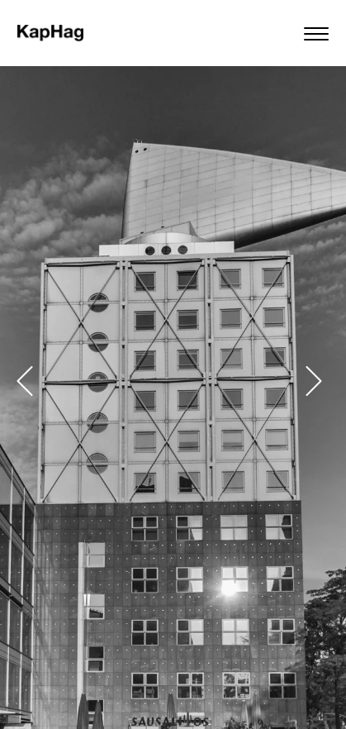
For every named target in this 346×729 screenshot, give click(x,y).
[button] (25, 381)
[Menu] (320, 33)
